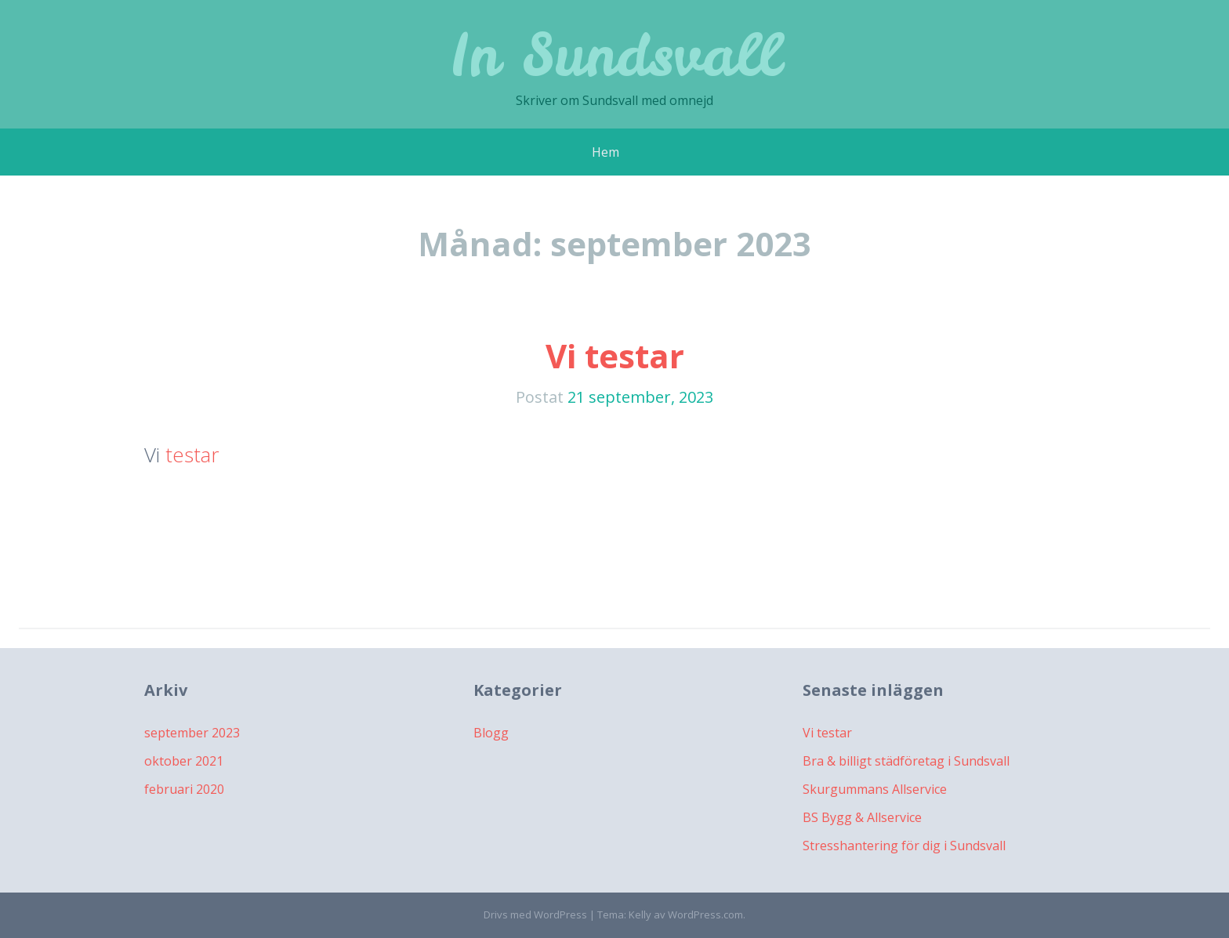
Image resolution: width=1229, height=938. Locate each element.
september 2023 (192, 732)
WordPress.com (705, 914)
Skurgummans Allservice (875, 789)
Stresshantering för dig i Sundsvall (904, 845)
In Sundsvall (614, 54)
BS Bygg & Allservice (862, 817)
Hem (605, 152)
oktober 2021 (183, 761)
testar (192, 454)
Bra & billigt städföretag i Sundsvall (906, 761)
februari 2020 (184, 789)
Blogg (491, 732)
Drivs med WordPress (535, 914)
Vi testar (615, 355)
